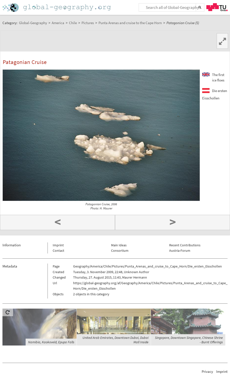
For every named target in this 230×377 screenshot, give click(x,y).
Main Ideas (119, 245)
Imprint (58, 245)
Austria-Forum (179, 250)
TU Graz (217, 7)
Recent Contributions (184, 245)
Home (57, 7)
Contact (58, 250)
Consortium (120, 250)
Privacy (207, 371)
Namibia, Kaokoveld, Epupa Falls (51, 342)
